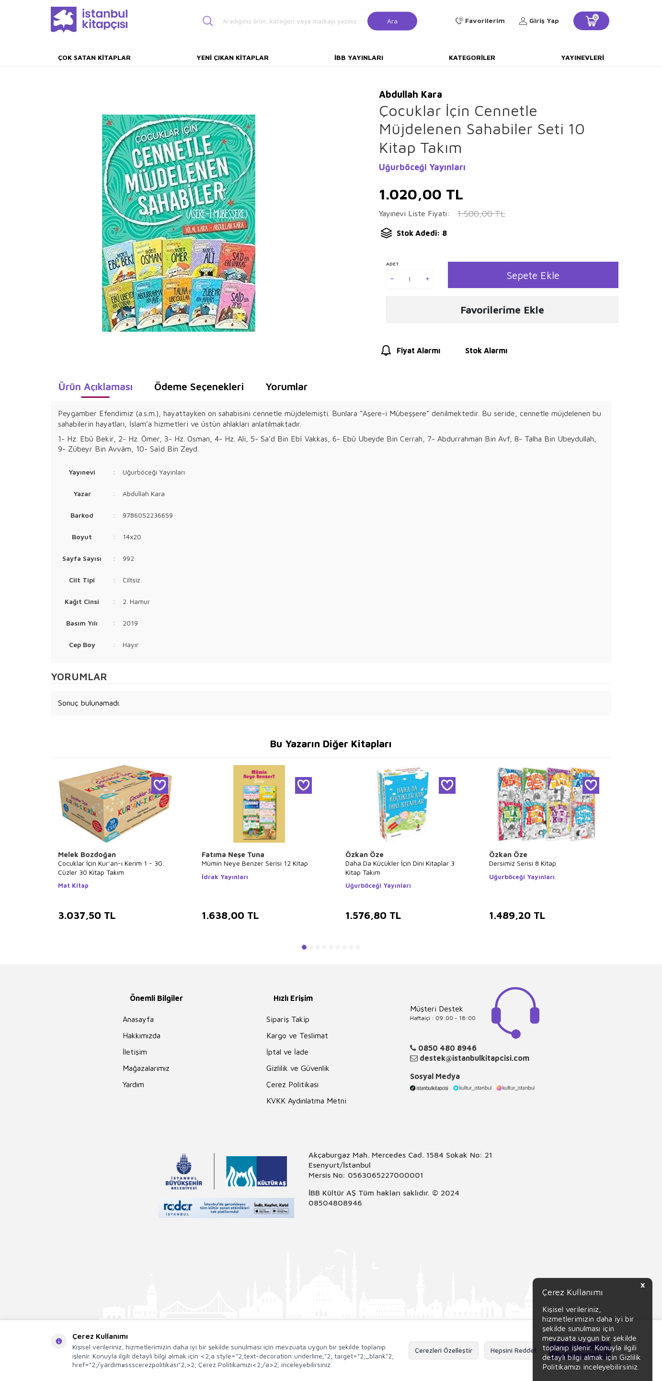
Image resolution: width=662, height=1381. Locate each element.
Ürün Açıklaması (95, 386)
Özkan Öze (364, 854)
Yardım (133, 1084)
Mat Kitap (73, 885)
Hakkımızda (141, 1035)
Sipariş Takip (287, 1019)
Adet (392, 264)
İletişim (135, 1051)
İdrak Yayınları (225, 877)
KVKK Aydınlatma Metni (306, 1100)
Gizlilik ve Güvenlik (298, 1068)
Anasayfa (138, 1019)
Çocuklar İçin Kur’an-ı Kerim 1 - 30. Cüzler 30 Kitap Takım (111, 867)
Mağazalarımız (146, 1068)
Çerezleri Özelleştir (443, 1350)
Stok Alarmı (477, 353)
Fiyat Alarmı (409, 353)
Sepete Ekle (533, 274)
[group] (178, 223)
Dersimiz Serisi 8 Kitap (522, 863)
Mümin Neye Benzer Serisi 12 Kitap (255, 863)
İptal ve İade (287, 1051)
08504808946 (335, 1202)
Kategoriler (472, 57)
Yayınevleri (582, 57)
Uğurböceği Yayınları (422, 167)
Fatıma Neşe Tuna (233, 854)
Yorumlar (286, 386)
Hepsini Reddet (514, 1350)
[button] (304, 947)
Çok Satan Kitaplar (94, 57)
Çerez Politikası (292, 1084)
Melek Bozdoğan (87, 854)
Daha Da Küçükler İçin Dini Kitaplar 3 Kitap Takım (400, 867)
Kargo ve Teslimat (297, 1035)
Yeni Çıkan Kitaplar (232, 57)
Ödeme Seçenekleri (199, 386)
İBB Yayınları (358, 57)
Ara (392, 20)
